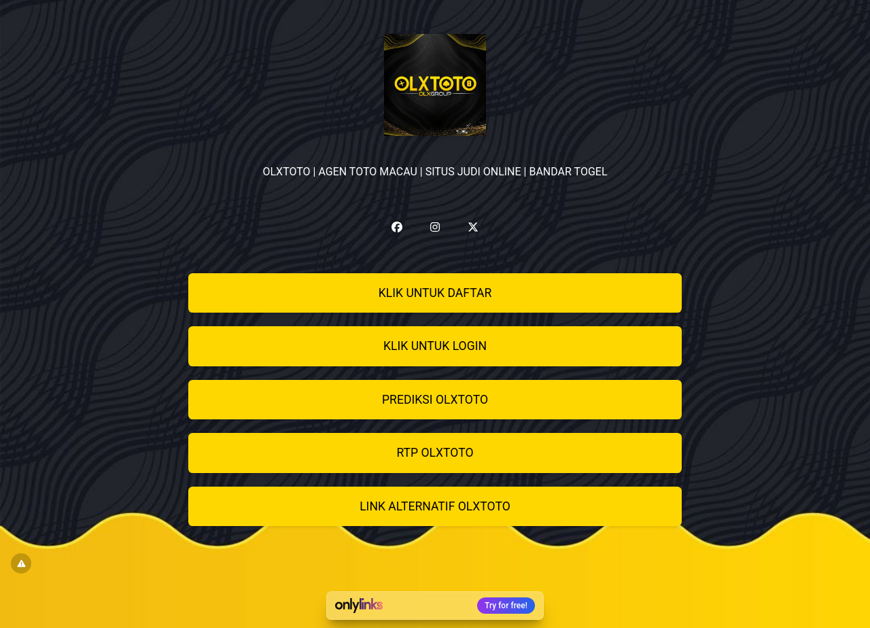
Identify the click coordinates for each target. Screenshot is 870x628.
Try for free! (506, 605)
